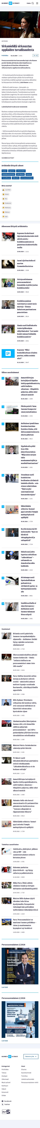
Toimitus (24, 1076)
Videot (4, 1089)
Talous (4, 1073)
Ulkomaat (5, 1079)
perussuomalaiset (27, 178)
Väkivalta (16, 178)
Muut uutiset (6, 1082)
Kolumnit (5, 1092)
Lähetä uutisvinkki (27, 1079)
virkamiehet (21, 171)
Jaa (35, 55)
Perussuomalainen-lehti (29, 1082)
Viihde (4, 1095)
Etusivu (23, 1069)
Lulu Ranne (20, 174)
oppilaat (12, 171)
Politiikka (5, 56)
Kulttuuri (5, 1086)
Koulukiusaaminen (8, 174)
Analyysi (4, 1076)
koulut (4, 171)
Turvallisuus (6, 178)
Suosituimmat (26, 1073)
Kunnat (28, 174)
